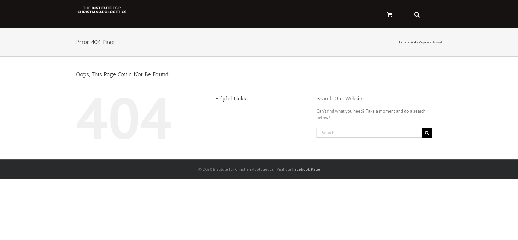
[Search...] (369, 133)
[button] (439, 14)
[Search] (427, 133)
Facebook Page (306, 169)
